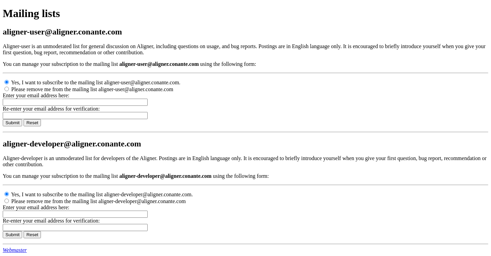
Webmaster (15, 250)
